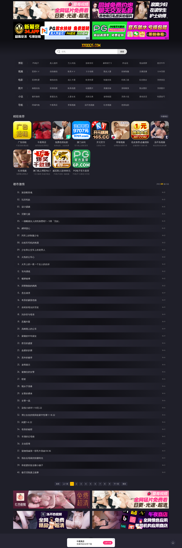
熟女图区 (143, 88)
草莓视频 (71, 105)
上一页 (65, 484)
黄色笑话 (143, 96)
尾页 (124, 484)
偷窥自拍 (36, 88)
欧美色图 (71, 88)
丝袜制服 (125, 71)
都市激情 (36, 96)
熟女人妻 (107, 71)
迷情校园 (107, 96)
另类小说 (125, 96)
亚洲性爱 (36, 79)
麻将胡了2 (107, 63)
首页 (57, 484)
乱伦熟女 (143, 79)
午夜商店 (53, 105)
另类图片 (161, 88)
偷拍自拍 (53, 79)
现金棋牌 (143, 63)
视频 (20, 71)
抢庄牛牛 (161, 63)
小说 (20, 96)
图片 (20, 88)
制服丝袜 (107, 79)
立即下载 (107, 543)
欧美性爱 (89, 79)
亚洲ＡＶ (36, 71)
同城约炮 (36, 105)
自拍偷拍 (53, 71)
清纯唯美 (125, 88)
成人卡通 (71, 79)
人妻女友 (71, 96)
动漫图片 (89, 88)
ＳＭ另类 (161, 71)
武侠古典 (89, 96)
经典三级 (125, 79)
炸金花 (125, 63)
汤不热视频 (89, 105)
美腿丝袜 (107, 88)
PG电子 (36, 63)
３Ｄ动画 (89, 71)
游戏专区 (89, 63)
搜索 (122, 51)
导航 (20, 104)
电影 (20, 79)
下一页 (116, 484)
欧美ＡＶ (71, 71)
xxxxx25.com (91, 45)
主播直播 (143, 71)
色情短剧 (125, 105)
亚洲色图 (53, 88)
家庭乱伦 (53, 96)
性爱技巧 (161, 96)
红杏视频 (107, 105)
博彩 (20, 63)
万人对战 (71, 63)
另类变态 (161, 79)
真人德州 (53, 63)
